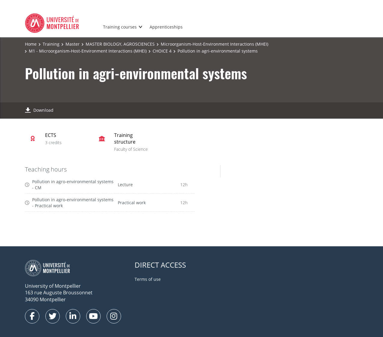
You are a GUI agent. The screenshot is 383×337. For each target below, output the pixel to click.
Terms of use (148, 279)
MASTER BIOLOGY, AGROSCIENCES (120, 44)
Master (72, 44)
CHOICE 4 (162, 51)
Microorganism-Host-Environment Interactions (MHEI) (214, 44)
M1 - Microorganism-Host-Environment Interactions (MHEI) (88, 51)
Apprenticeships (166, 27)
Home (31, 44)
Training (51, 44)
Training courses (120, 27)
